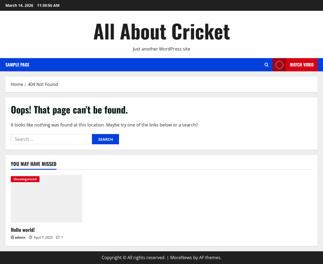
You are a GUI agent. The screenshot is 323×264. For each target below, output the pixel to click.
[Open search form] (267, 64)
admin (20, 237)
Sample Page (17, 64)
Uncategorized (25, 179)
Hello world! (23, 229)
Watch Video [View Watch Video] (293, 64)
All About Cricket (161, 30)
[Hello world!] (46, 198)
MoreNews (181, 257)
